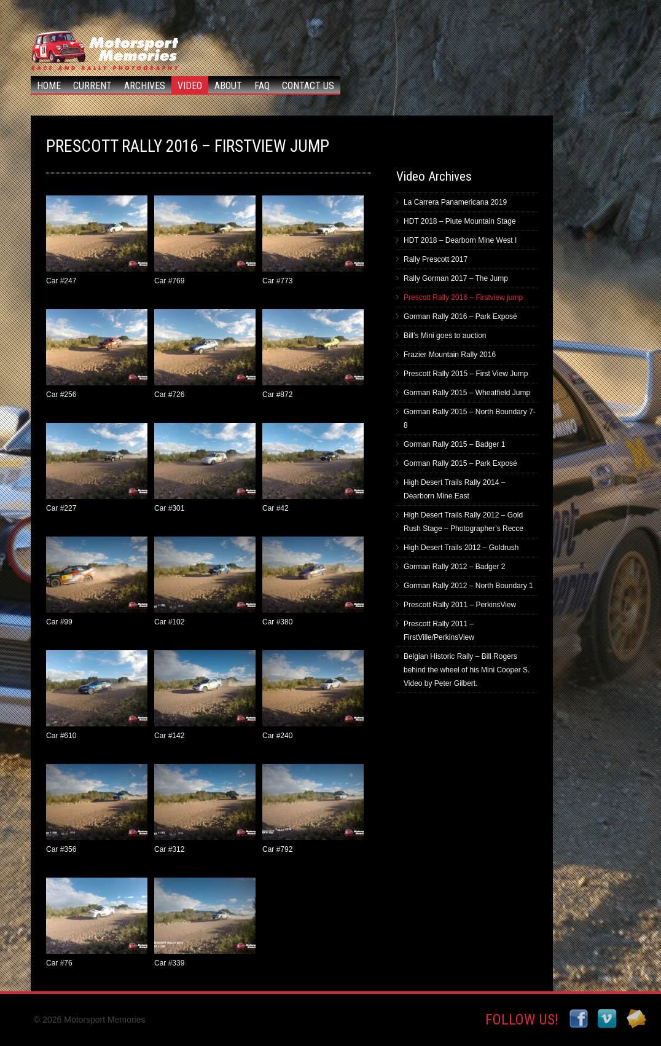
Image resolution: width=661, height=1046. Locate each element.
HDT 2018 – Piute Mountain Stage (460, 221)
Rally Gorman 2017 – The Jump (456, 278)
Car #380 (313, 581)
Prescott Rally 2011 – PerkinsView (460, 604)
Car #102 (205, 581)
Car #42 (313, 468)
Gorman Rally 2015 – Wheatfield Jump (467, 392)
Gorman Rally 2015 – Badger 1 (454, 444)
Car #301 (205, 468)
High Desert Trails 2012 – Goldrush (461, 547)
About (228, 86)
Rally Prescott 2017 (435, 259)
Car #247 (96, 240)
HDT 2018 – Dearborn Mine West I (460, 240)
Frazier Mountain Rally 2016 (450, 354)
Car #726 (205, 354)
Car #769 (205, 240)
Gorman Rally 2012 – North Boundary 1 (468, 585)
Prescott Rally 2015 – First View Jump (466, 373)
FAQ (262, 86)
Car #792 (313, 809)
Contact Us (308, 86)
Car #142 (205, 695)
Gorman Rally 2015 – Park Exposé (460, 463)
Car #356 (96, 809)
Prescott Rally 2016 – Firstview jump (463, 297)
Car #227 (96, 468)
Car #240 (313, 695)
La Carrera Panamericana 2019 (455, 202)
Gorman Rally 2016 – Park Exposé (460, 316)
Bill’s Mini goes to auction (445, 335)
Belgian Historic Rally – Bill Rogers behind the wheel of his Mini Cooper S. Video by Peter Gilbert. (467, 670)
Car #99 (96, 581)
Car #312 (205, 809)
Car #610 (96, 695)
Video (190, 86)
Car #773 (313, 240)
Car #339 (205, 922)
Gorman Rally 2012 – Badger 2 (454, 566)
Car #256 (96, 354)
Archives (144, 86)
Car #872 (313, 354)
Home (49, 86)
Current (92, 86)
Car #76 (96, 922)
